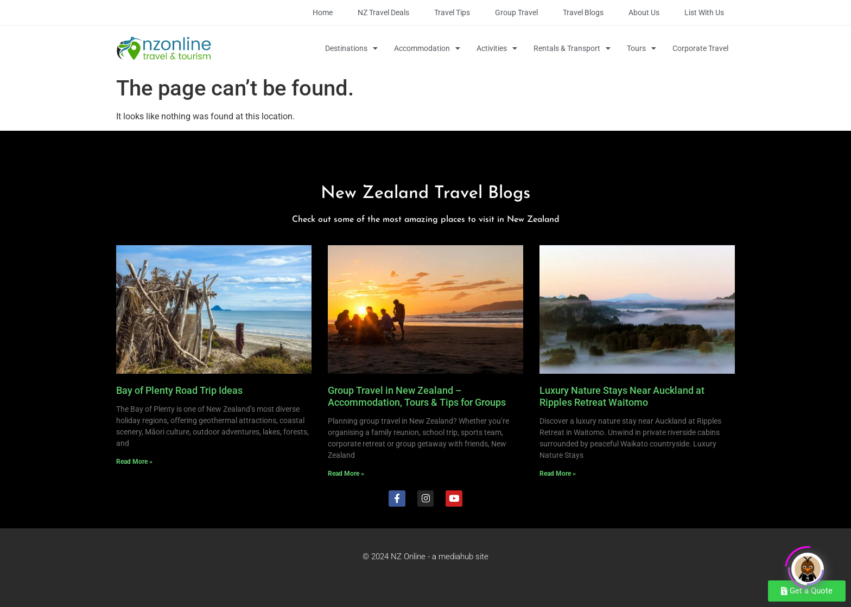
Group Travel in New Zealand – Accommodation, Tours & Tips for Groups (417, 396)
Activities (497, 48)
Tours (641, 48)
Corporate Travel (700, 48)
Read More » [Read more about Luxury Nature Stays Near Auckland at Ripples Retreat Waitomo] (557, 473)
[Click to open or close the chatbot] (807, 565)
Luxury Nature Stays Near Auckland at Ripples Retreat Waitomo (621, 396)
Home (323, 12)
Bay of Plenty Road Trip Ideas (179, 390)
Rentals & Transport (572, 48)
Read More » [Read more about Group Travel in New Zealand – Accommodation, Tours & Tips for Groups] (346, 473)
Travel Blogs (583, 12)
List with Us (704, 12)
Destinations (351, 48)
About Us (643, 12)
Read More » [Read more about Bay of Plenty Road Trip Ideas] (134, 461)
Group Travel (516, 12)
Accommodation (427, 48)
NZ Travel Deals (383, 12)
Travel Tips (452, 12)
